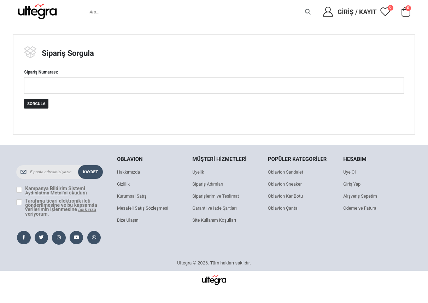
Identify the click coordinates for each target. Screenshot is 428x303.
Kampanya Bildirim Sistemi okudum (57, 191)
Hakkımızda (129, 172)
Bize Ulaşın (128, 220)
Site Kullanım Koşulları (215, 220)
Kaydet (90, 172)
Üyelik (198, 172)
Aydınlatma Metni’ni (47, 193)
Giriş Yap (352, 184)
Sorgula (36, 104)
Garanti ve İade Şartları (215, 208)
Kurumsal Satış (132, 196)
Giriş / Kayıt (357, 12)
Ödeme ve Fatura (360, 208)
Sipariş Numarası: (41, 72)
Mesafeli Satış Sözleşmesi (143, 208)
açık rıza (87, 209)
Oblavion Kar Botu (286, 196)
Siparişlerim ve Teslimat (216, 196)
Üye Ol (349, 172)
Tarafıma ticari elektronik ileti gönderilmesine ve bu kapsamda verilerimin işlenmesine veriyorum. (61, 207)
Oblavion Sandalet (286, 172)
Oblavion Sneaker (285, 184)
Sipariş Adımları (208, 184)
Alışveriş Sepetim (361, 196)
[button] (406, 13)
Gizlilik (123, 184)
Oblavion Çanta (283, 208)
